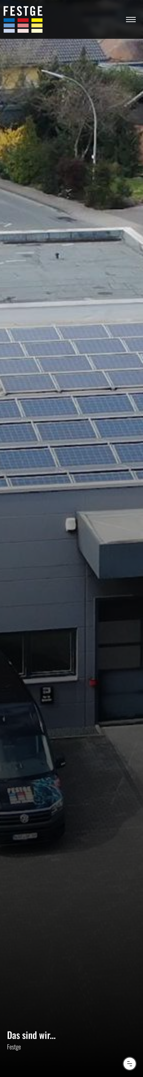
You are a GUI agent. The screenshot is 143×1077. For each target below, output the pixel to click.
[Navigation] (130, 19)
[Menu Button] (130, 1064)
